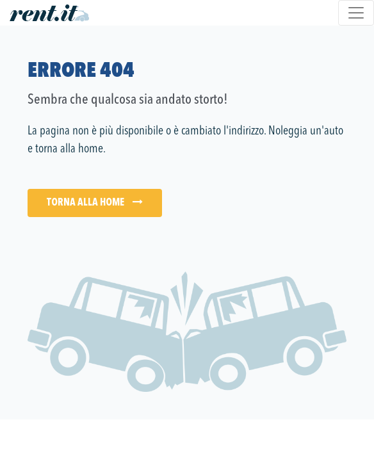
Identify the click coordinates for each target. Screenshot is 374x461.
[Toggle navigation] (356, 13)
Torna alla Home (95, 202)
